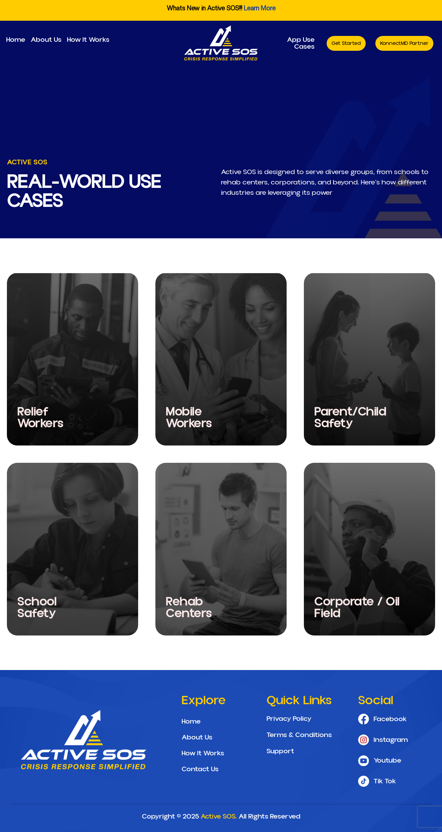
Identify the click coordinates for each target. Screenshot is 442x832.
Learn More (260, 8)
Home (15, 40)
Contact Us (200, 769)
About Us (46, 40)
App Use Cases (301, 43)
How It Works (88, 40)
